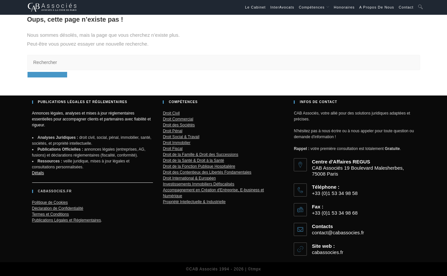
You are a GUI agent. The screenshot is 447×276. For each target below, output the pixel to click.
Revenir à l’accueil (47, 74)
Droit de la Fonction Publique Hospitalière (199, 166)
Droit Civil (171, 113)
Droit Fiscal (172, 148)
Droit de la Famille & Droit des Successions (200, 154)
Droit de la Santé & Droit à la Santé (193, 160)
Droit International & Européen (189, 178)
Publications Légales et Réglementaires (66, 220)
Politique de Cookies (50, 202)
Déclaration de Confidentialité (58, 208)
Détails (38, 173)
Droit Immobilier (176, 142)
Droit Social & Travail (181, 137)
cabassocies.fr (327, 252)
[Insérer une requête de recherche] (223, 62)
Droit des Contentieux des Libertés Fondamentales (207, 172)
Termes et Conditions (50, 214)
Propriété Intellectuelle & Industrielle (194, 202)
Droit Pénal (172, 131)
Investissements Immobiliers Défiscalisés (198, 184)
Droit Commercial (178, 119)
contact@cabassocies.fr (338, 232)
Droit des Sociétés (179, 125)
